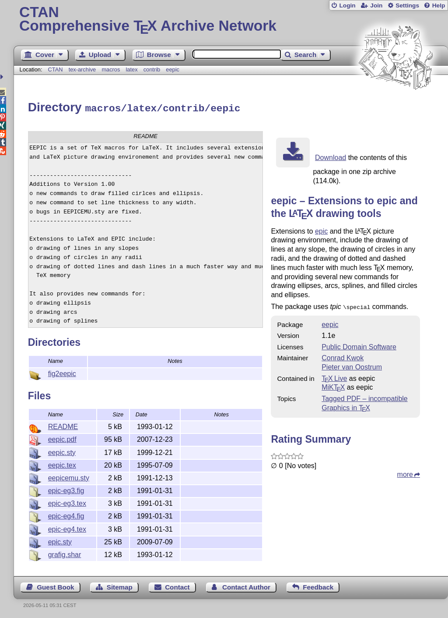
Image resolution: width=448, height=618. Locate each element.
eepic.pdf (62, 438)
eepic (172, 69)
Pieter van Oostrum (352, 365)
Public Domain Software (359, 344)
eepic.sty (62, 451)
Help (438, 5)
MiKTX (333, 385)
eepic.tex (62, 464)
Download (330, 156)
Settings (407, 5)
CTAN (55, 69)
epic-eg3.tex (67, 502)
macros (111, 69)
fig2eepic (62, 372)
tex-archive (82, 69)
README (63, 425)
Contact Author (246, 586)
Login (347, 5)
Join (376, 5)
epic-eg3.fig (66, 489)
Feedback (318, 586)
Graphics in (346, 405)
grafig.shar (64, 553)
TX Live (334, 376)
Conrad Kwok (343, 355)
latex (132, 69)
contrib (152, 69)
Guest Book (55, 586)
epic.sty (60, 540)
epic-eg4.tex (67, 528)
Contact (177, 586)
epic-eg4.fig (66, 515)
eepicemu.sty (68, 476)
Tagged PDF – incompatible (365, 396)
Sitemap (120, 586)
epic (321, 230)
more (405, 472)
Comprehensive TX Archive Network (230, 20)
